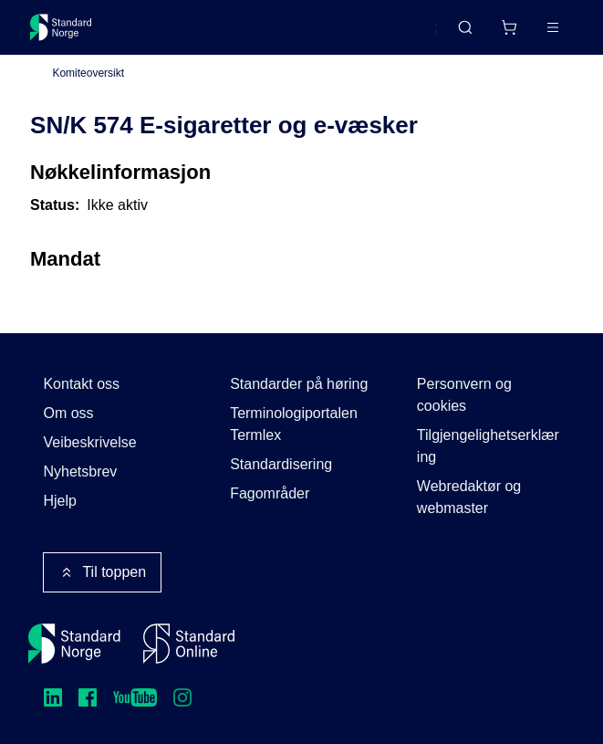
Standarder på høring (299, 384)
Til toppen (102, 572)
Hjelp (59, 500)
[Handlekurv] (509, 27)
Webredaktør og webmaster (469, 497)
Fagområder (269, 493)
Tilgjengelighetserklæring (488, 446)
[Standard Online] (188, 643)
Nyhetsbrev (80, 471)
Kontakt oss (81, 384)
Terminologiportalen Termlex (294, 424)
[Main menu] (553, 27)
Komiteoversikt (88, 74)
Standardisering (281, 464)
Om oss (68, 413)
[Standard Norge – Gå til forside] (61, 27)
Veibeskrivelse (89, 442)
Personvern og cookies (464, 395)
